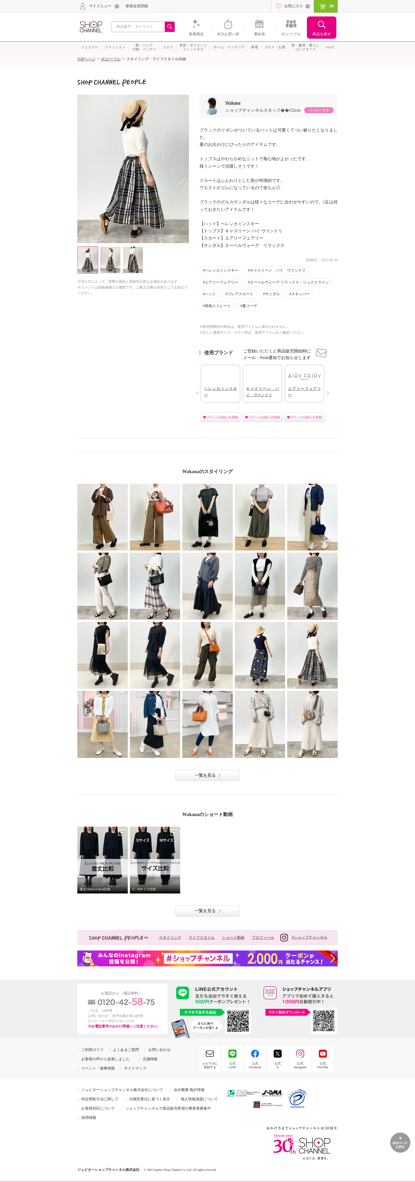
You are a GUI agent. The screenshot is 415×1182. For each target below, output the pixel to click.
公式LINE (232, 1065)
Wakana (232, 103)
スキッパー (300, 294)
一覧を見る (205, 775)
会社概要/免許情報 (189, 1090)
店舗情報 (150, 1059)
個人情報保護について (199, 1099)
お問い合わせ (159, 1050)
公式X (277, 1065)
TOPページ (86, 59)
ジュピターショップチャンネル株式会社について (122, 1090)
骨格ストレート (218, 306)
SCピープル (111, 59)
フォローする (319, 110)
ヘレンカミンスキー (221, 270)
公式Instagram (300, 1065)
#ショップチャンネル (303, 937)
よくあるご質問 (126, 1050)
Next (184, 169)
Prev (197, 393)
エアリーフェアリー (221, 282)
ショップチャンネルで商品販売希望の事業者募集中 (168, 1108)
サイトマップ (135, 1068)
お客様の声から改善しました (105, 1059)
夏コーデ (249, 306)
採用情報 (88, 1118)
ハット (210, 294)
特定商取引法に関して (99, 1099)
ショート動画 (233, 938)
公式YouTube (323, 1065)
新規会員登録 (137, 6)
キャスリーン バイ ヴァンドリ (278, 270)
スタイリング (170, 938)
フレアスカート (240, 294)
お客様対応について (98, 1108)
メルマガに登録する (210, 1065)
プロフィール (263, 938)
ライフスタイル (202, 938)
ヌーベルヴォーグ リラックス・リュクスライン (289, 282)
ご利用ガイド (92, 1050)
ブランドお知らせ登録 (222, 417)
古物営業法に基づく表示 (149, 1099)
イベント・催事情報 (98, 1068)
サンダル (272, 294)
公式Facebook (255, 1065)
